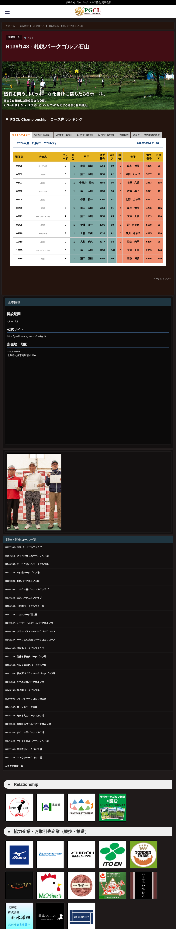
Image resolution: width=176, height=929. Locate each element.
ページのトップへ (162, 287)
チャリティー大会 (43, 224)
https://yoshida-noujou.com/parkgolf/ (26, 344)
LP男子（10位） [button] (97, 135)
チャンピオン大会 (43, 258)
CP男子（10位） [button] (48, 135)
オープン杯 (44, 174)
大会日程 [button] (142, 135)
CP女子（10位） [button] (73, 135)
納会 (42, 266)
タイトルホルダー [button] (22, 135)
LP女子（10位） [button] (122, 135)
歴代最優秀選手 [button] (21, 142)
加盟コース (14, 37)
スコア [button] (156, 135)
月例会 (43, 182)
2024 (31, 38)
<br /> (32, 393)
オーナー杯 (43, 199)
